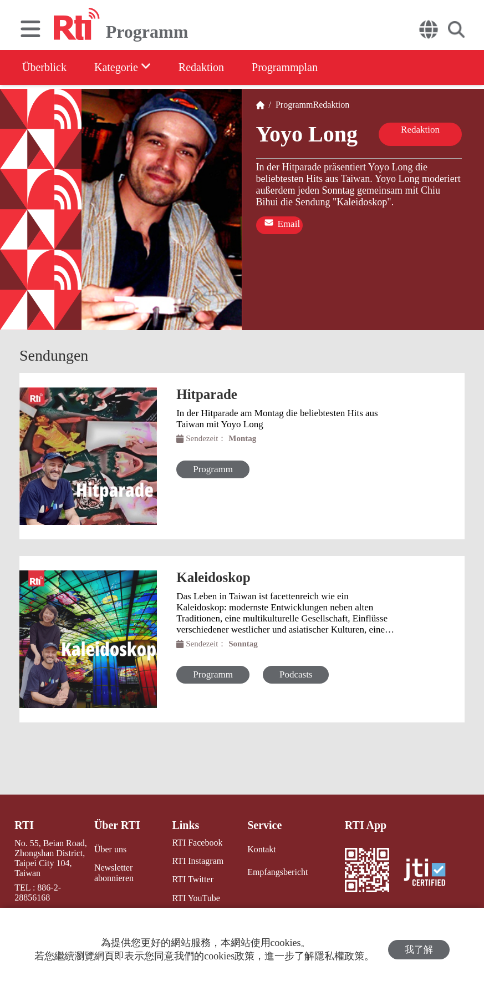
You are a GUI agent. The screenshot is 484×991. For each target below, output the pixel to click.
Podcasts (296, 674)
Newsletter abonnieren (114, 873)
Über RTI (117, 825)
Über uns (110, 849)
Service (264, 825)
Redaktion (201, 67)
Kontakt (261, 849)
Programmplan (285, 67)
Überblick (44, 67)
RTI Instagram (197, 861)
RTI (24, 825)
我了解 (419, 949)
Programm (292, 104)
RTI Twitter (192, 879)
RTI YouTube (196, 898)
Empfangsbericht (277, 872)
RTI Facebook (197, 842)
